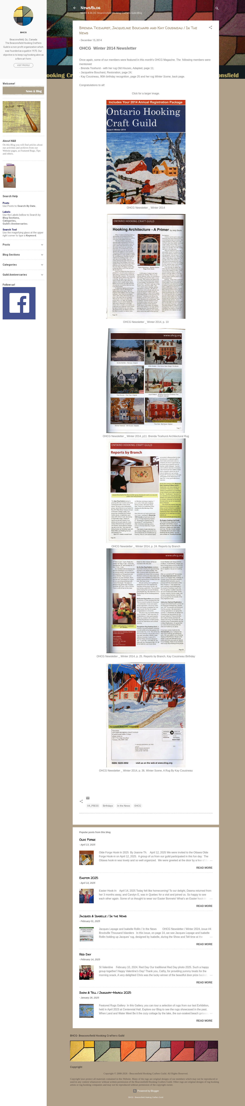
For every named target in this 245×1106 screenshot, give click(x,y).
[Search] (217, 9)
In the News (123, 805)
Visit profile (23, 65)
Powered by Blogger (146, 1090)
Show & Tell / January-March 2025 (105, 993)
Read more (204, 867)
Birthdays (108, 805)
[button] (210, 28)
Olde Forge (87, 840)
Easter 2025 (88, 878)
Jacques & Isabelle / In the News (102, 916)
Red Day (85, 954)
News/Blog (90, 8)
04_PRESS (93, 805)
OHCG (137, 805)
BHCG (23, 32)
